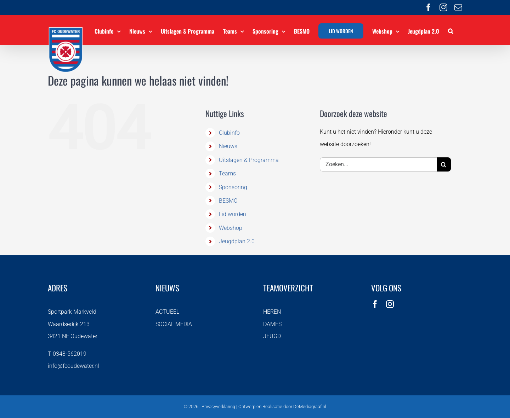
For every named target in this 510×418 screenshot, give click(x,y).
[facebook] (375, 304)
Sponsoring (233, 187)
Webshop (230, 228)
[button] (450, 30)
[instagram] (390, 304)
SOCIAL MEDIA (173, 324)
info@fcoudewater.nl (73, 365)
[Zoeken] (444, 164)
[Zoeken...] (378, 164)
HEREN (272, 311)
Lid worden (232, 214)
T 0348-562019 (67, 353)
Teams (227, 173)
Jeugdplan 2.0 (237, 241)
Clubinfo (229, 132)
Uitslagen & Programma (249, 160)
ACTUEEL (167, 311)
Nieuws (228, 146)
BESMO (228, 200)
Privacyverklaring (218, 406)
